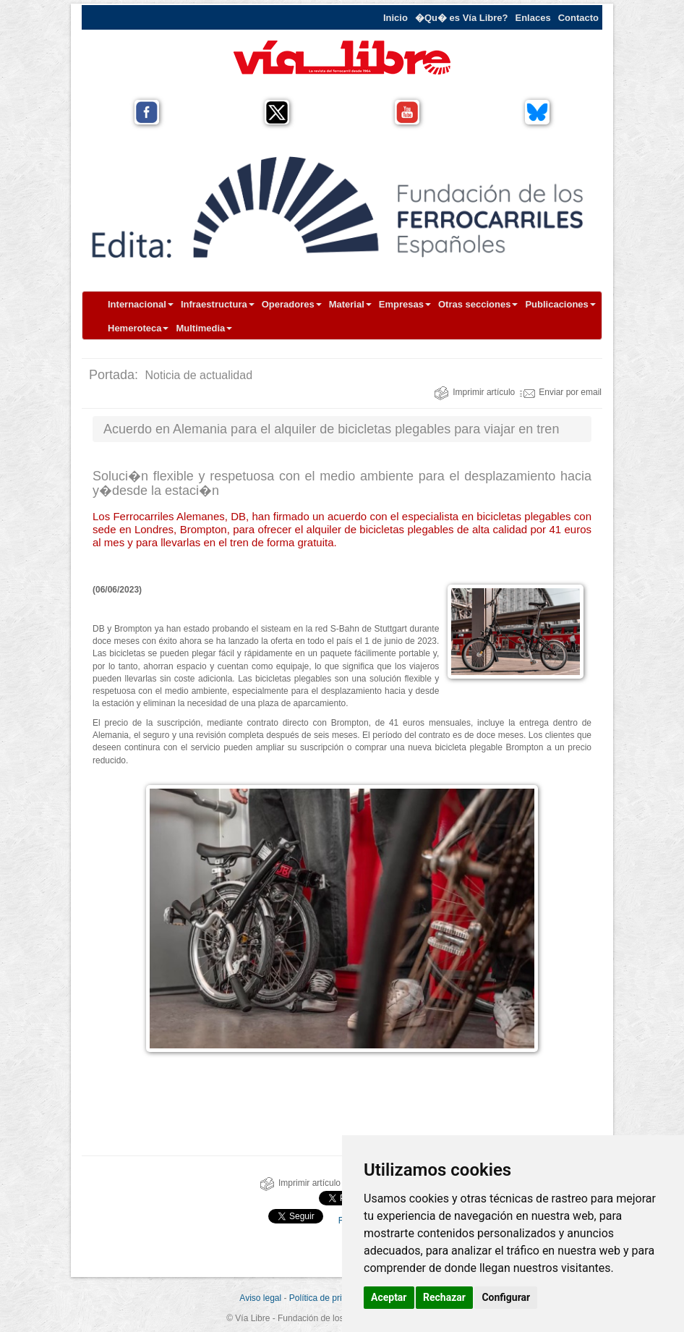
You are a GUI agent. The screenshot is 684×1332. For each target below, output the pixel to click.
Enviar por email (561, 392)
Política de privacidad (330, 1298)
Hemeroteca (138, 328)
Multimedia (204, 328)
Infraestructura (218, 304)
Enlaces (533, 17)
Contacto (578, 17)
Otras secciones (478, 304)
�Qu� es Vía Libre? (461, 17)
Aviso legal (260, 1298)
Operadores (292, 304)
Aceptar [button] (389, 1297)
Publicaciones (560, 304)
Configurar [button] (506, 1297)
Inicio (395, 17)
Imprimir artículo (474, 392)
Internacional (141, 304)
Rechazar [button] (444, 1297)
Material (350, 304)
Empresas (405, 304)
